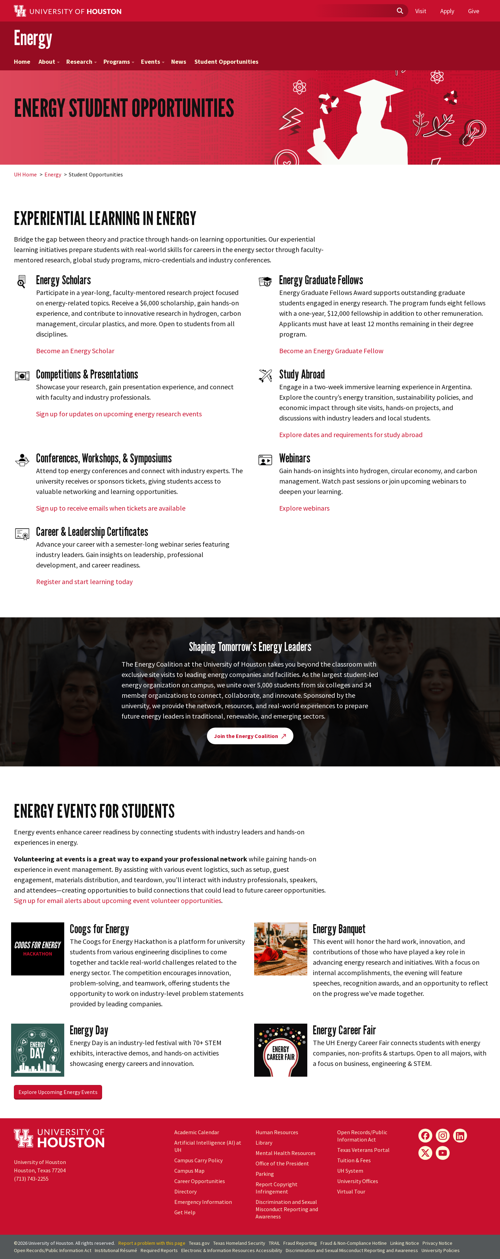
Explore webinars (304, 508)
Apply (447, 11)
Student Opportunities (226, 62)
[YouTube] (443, 1153)
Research (81, 62)
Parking (265, 1173)
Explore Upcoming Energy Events (58, 1091)
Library (264, 1142)
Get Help (184, 1212)
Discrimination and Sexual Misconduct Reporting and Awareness (287, 1209)
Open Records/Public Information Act (362, 1136)
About (49, 62)
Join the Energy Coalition (250, 736)
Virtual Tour (351, 1191)
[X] (425, 1153)
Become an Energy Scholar (75, 350)
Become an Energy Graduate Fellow (331, 350)
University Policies (441, 1250)
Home (22, 62)
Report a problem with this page (151, 1243)
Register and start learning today (84, 581)
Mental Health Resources (286, 1152)
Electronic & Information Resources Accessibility (231, 1250)
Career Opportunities (199, 1181)
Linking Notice (404, 1243)
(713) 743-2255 (31, 1178)
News (178, 62)
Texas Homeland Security (239, 1243)
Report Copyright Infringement (277, 1188)
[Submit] (399, 11)
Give (473, 11)
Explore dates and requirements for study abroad (351, 434)
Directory (185, 1191)
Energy (33, 38)
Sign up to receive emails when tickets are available (110, 508)
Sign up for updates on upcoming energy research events (119, 413)
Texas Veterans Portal (363, 1149)
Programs (118, 62)
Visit (420, 11)
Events (153, 62)
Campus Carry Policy (198, 1160)
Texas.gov (199, 1243)
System (350, 1170)
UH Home (25, 174)
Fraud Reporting (300, 1243)
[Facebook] (425, 1136)
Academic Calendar (196, 1132)
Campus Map (189, 1170)
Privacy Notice (437, 1243)
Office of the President (282, 1163)
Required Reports (159, 1250)
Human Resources (277, 1132)
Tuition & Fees (354, 1160)
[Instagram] (443, 1136)
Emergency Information (203, 1201)
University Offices (357, 1181)
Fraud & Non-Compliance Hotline (353, 1243)
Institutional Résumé (116, 1250)
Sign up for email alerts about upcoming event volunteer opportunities (117, 900)
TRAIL (274, 1243)
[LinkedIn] (460, 1136)
